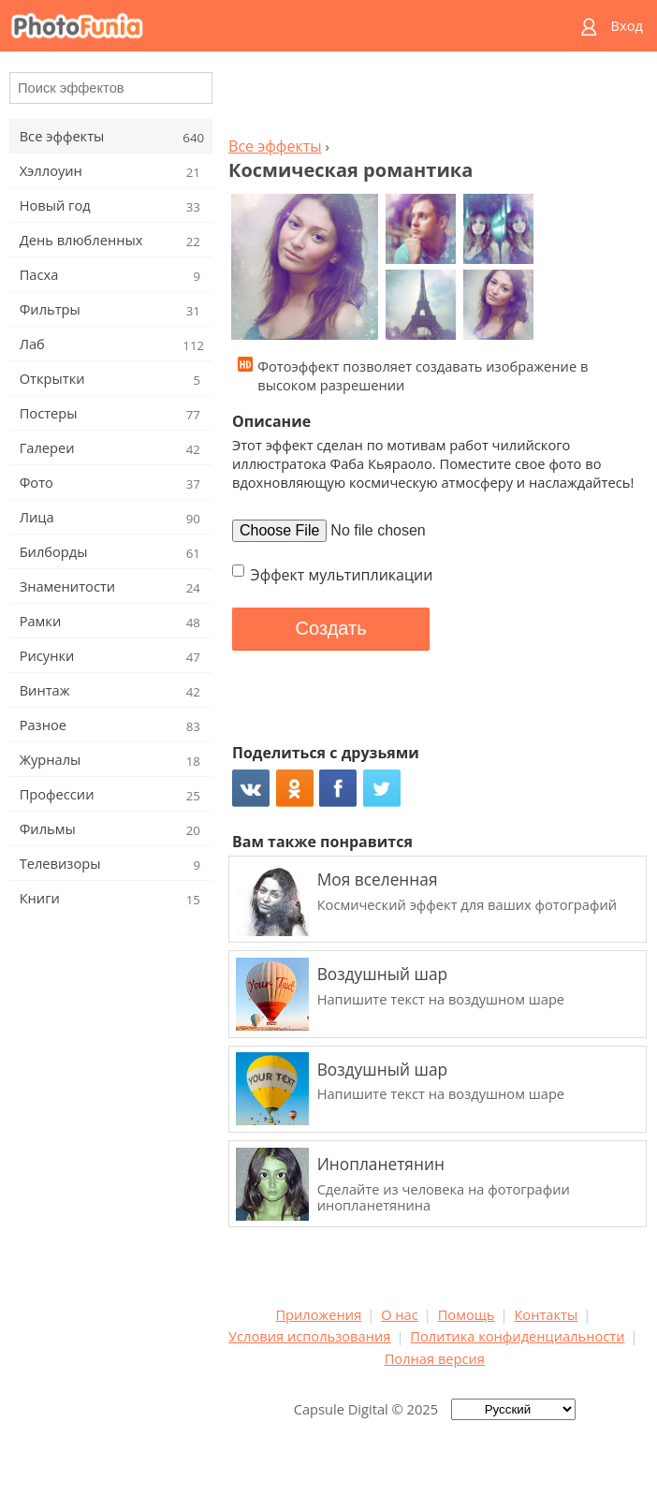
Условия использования (309, 1335)
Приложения (318, 1314)
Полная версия (435, 1358)
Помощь (466, 1314)
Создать (331, 628)
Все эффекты (275, 146)
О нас (399, 1314)
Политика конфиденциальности (517, 1335)
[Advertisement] (434, 99)
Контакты (545, 1314)
